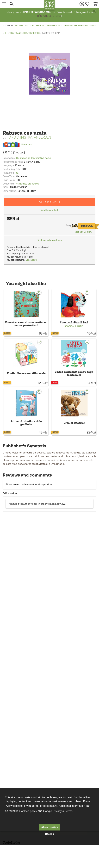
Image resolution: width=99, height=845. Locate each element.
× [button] (94, 11)
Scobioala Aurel (74, 326)
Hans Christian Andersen (29, 137)
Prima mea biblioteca (27, 183)
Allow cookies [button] (49, 827)
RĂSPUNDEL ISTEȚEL (49, 15)
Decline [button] (49, 834)
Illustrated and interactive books (22, 33)
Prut (17, 172)
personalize (50, 805)
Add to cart (49, 202)
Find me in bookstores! (49, 240)
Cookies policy (28, 811)
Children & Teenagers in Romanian (79, 25)
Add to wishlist (49, 210)
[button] (26, 4)
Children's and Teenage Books (45, 25)
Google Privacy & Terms (57, 811)
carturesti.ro (21, 25)
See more (17, 144)
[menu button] (4, 4)
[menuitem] (81, 4)
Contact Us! (31, 260)
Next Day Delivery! (83, 232)
